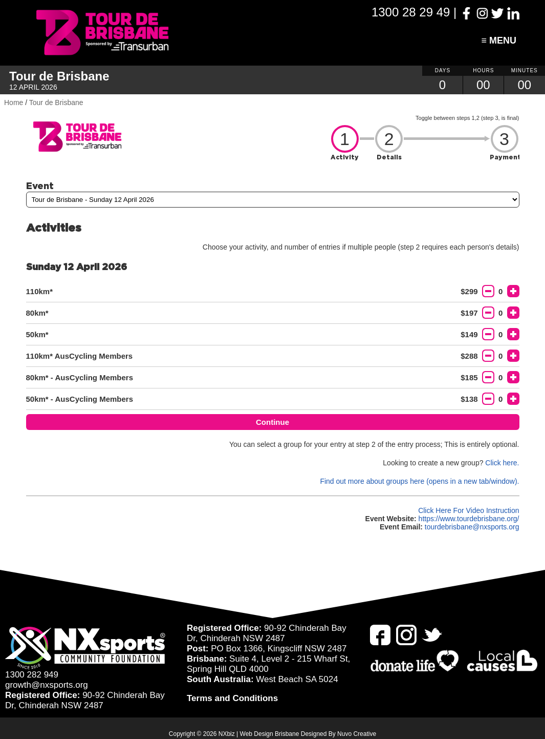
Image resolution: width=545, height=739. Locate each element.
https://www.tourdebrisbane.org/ (469, 519)
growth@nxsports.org (46, 685)
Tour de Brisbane (56, 102)
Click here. (502, 463)
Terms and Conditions (232, 698)
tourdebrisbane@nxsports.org (472, 527)
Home (13, 102)
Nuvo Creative (356, 733)
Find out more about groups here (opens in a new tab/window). (419, 481)
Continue (272, 422)
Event (40, 185)
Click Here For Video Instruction (468, 510)
